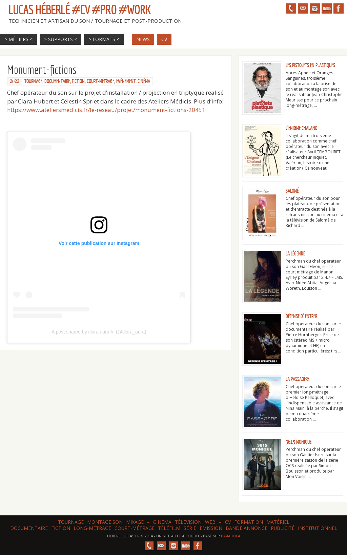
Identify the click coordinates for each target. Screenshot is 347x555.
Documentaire (57, 81)
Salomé (292, 191)
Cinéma (144, 81)
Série (190, 528)
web (210, 522)
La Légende (295, 254)
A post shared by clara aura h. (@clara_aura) (99, 331)
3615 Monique (298, 442)
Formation (248, 522)
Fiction (78, 81)
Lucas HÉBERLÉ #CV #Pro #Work (79, 9)
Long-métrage (92, 528)
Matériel (277, 522)
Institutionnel (317, 528)
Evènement (126, 81)
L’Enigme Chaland (302, 128)
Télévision (188, 522)
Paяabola (230, 535)
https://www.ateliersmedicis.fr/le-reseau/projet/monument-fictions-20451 (106, 110)
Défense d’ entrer (301, 316)
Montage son (105, 522)
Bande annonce (246, 528)
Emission (211, 528)
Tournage (33, 81)
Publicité (282, 528)
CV (228, 522)
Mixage (135, 522)
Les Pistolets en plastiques (310, 65)
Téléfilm (169, 528)
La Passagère (297, 379)
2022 (14, 81)
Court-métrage (100, 81)
